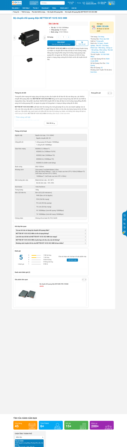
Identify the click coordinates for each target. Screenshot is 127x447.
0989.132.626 (102, 26)
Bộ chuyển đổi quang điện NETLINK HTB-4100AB (54, 284)
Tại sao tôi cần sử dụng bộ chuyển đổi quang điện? (32, 230)
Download (46, 8)
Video (54, 8)
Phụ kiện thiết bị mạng (38, 12)
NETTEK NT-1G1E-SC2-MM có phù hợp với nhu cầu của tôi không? (38, 240)
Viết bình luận (72, 260)
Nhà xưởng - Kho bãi (106, 50)
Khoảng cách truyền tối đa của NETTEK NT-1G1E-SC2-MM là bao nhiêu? (40, 243)
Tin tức (79, 3)
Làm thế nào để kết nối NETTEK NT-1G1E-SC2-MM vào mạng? (36, 237)
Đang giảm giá (96, 93)
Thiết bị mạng (25, 12)
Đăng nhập (103, 2)
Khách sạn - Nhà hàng (98, 48)
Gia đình (102, 52)
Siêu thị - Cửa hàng (102, 45)
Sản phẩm (15, 8)
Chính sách (65, 8)
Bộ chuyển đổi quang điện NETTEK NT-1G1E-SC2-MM (81, 12)
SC (102, 68)
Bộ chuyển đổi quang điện (55, 12)
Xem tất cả (51, 123)
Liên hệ (74, 8)
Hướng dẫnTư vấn (71, 2)
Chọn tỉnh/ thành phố (23, 433)
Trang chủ (16, 12)
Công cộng (95, 52)
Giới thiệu (26, 8)
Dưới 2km (94, 72)
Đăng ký (103, 3)
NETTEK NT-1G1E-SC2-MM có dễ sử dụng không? (32, 233)
